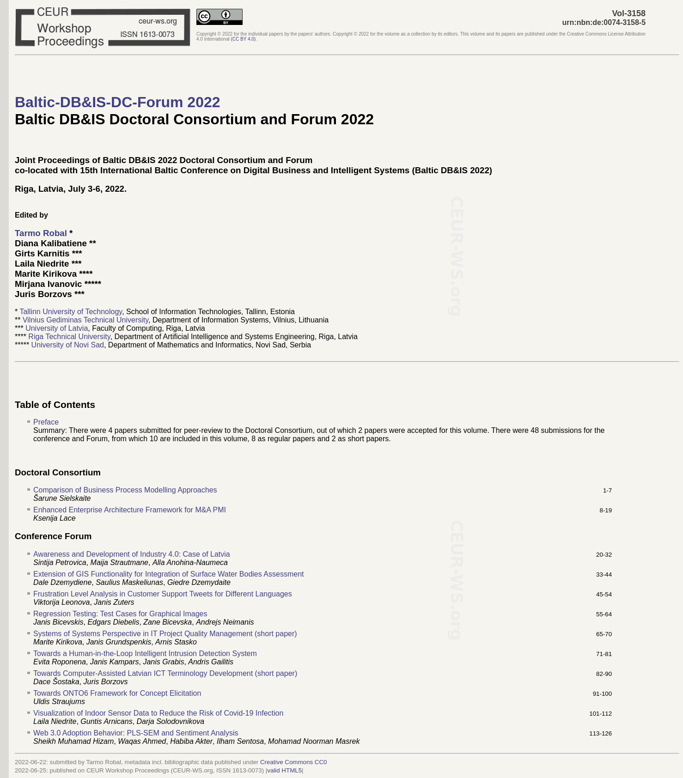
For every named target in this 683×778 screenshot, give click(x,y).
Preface (46, 422)
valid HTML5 (284, 770)
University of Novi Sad (67, 345)
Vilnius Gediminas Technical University (85, 320)
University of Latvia (56, 328)
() (243, 39)
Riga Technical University (69, 336)
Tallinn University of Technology (70, 312)
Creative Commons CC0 (293, 762)
